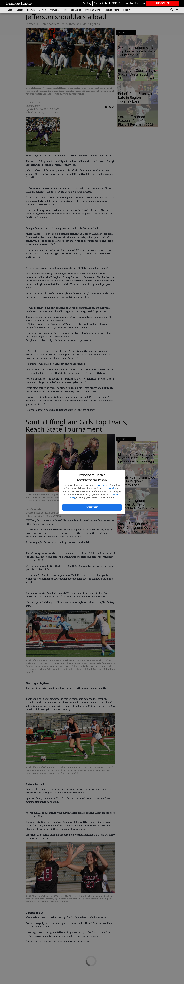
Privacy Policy (109, 488)
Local (10, 9)
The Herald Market (72, 9)
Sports (20, 9)
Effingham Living (92, 9)
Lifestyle (31, 9)
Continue (92, 507)
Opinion (42, 9)
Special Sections (112, 9)
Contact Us (100, 3)
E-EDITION (116, 3)
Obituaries (54, 9)
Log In (129, 3)
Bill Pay (86, 3)
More (127, 10)
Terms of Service (101, 485)
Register (140, 3)
